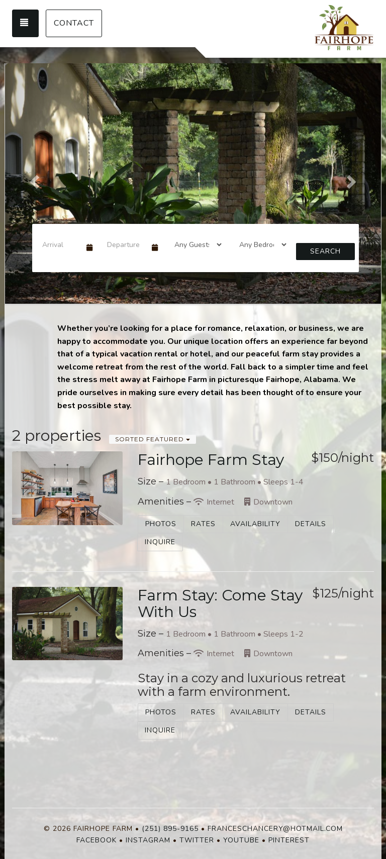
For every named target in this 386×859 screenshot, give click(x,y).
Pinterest (289, 840)
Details (310, 524)
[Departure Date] (125, 244)
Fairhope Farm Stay (211, 459)
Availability (255, 524)
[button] (33, 179)
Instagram (148, 840)
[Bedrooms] (259, 244)
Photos (160, 524)
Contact (74, 23)
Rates (203, 524)
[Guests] (194, 244)
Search (325, 251)
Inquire (160, 542)
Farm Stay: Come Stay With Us (220, 603)
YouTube (241, 840)
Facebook (96, 840)
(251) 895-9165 (170, 828)
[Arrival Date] (60, 244)
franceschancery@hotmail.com (275, 828)
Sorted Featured (152, 439)
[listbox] (193, 179)
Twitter (196, 840)
